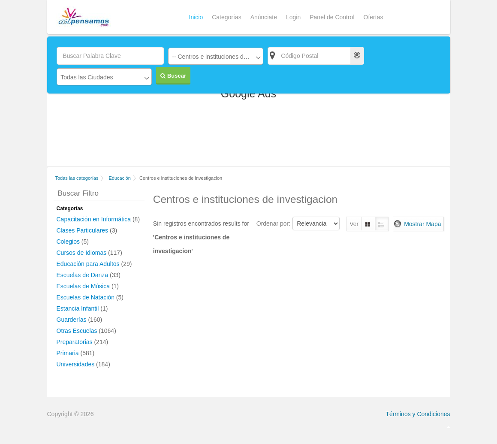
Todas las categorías (77, 178)
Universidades (76, 364)
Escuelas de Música (83, 286)
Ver (353, 223)
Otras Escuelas (77, 330)
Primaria (68, 353)
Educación (119, 178)
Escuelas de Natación (85, 297)
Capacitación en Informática (94, 219)
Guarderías (72, 319)
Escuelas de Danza (82, 275)
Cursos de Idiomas (82, 252)
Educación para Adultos (88, 263)
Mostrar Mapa (422, 223)
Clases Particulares (82, 230)
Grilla (368, 223)
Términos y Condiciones (418, 414)
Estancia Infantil (78, 308)
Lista (381, 223)
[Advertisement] (249, 136)
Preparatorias (75, 341)
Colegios (68, 241)
